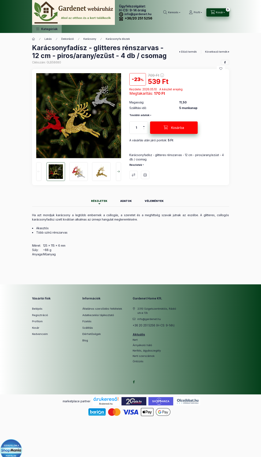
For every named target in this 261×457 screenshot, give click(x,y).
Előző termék (189, 51)
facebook (134, 382)
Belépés (37, 308)
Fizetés (86, 321)
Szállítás (87, 327)
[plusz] (144, 125)
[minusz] (144, 131)
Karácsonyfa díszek (118, 38)
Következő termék (216, 51)
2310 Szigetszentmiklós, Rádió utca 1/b (156, 310)
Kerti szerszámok (144, 356)
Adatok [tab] (126, 200)
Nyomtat (145, 175)
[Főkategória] (33, 39)
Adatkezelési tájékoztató (98, 315)
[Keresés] (172, 12)
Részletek (135, 164)
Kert (135, 339)
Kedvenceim (40, 334)
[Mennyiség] (136, 128)
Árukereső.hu (106, 403)
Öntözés (138, 361)
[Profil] (195, 12)
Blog (85, 340)
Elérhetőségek (91, 334)
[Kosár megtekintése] (217, 12)
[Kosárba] (174, 127)
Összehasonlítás (133, 175)
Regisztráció (40, 315)
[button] (47, 29)
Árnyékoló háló (142, 345)
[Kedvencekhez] (221, 68)
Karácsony (89, 38)
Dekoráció (67, 38)
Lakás (48, 38)
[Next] (118, 171)
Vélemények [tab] (154, 200)
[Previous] (38, 171)
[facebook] (225, 62)
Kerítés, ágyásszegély (147, 350)
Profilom (37, 321)
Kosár (35, 327)
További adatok (139, 115)
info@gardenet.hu (135, 14)
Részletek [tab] (99, 200)
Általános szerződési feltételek (102, 308)
